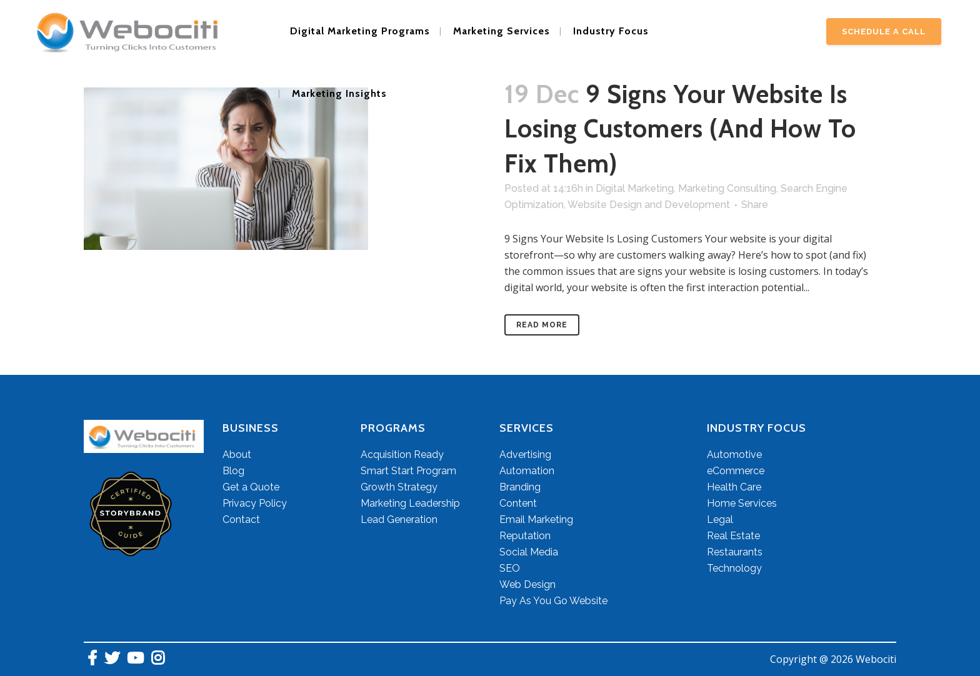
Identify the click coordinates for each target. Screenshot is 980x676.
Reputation (525, 536)
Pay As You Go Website (553, 601)
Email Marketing (536, 519)
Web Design (527, 584)
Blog (233, 471)
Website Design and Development (649, 205)
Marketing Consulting (727, 188)
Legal (720, 519)
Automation (526, 471)
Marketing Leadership (410, 503)
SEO (509, 568)
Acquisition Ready (402, 454)
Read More (542, 325)
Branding (520, 487)
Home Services (742, 503)
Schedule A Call (884, 31)
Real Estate (733, 536)
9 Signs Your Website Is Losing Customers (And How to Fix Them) (680, 129)
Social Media (528, 552)
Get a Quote (250, 487)
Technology (734, 568)
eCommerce (735, 471)
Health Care (734, 487)
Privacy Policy (254, 503)
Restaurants (734, 552)
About (236, 454)
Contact (241, 519)
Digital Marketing (635, 188)
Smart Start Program (408, 471)
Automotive (734, 454)
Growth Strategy (399, 487)
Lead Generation (399, 519)
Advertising (525, 454)
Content (518, 503)
